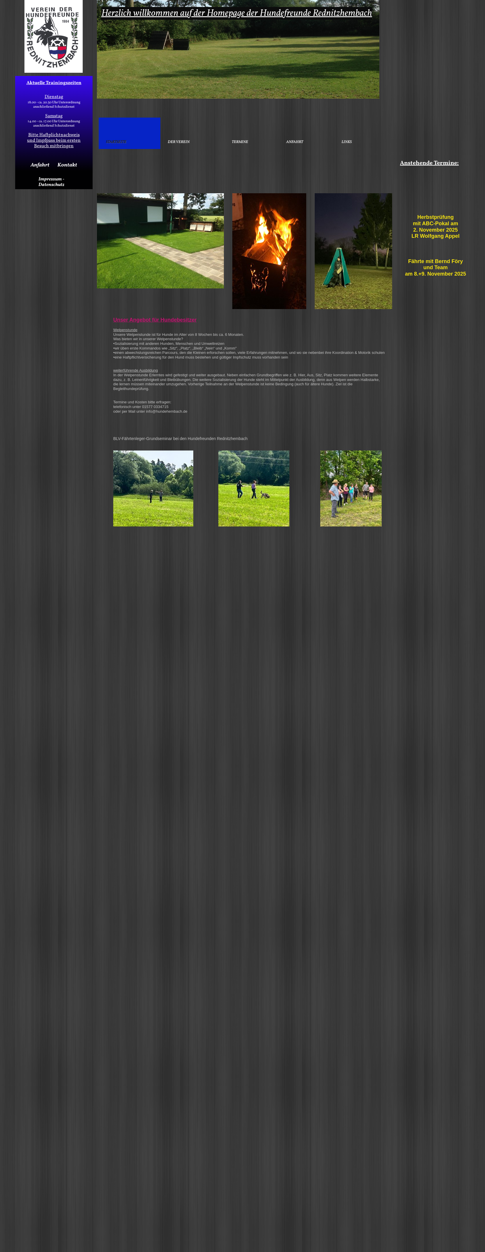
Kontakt (67, 165)
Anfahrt (40, 165)
